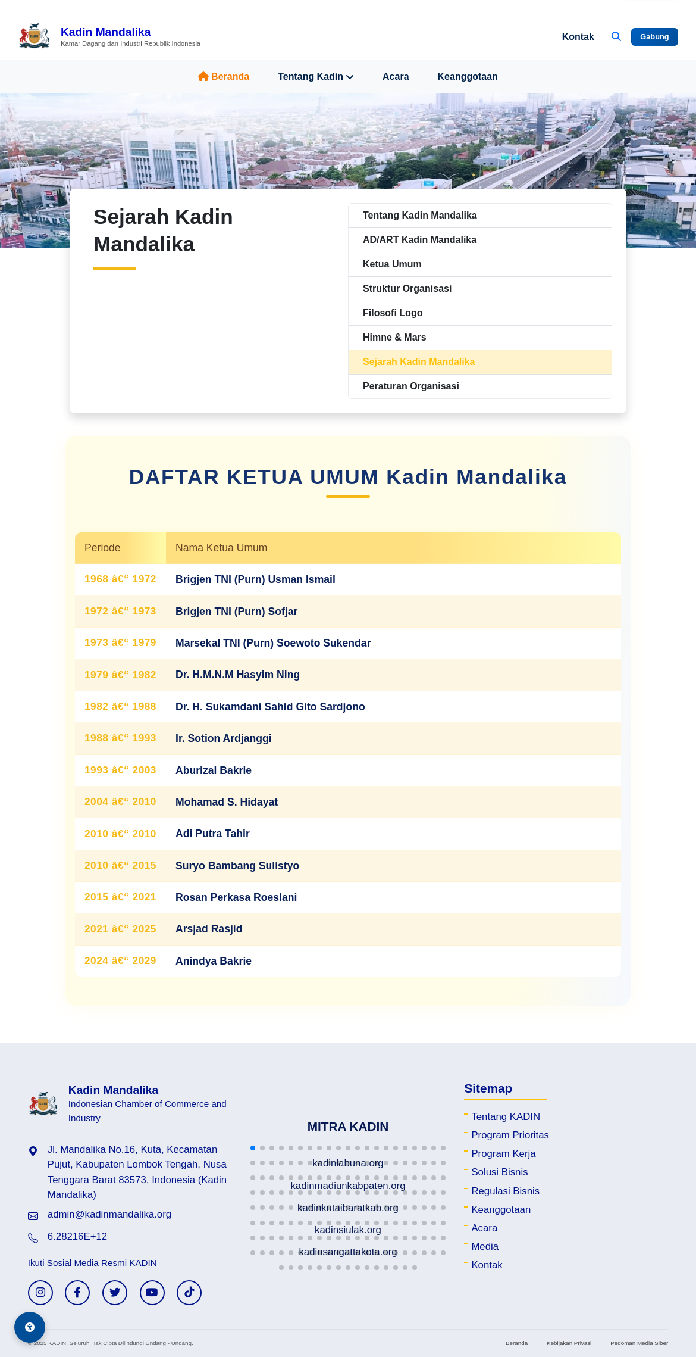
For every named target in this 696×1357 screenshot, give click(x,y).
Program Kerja (503, 1153)
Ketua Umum (392, 264)
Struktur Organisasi (407, 288)
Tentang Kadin (316, 76)
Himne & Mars (395, 337)
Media (485, 1246)
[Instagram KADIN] (40, 1292)
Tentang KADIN (505, 1116)
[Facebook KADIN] (77, 1292)
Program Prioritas (510, 1135)
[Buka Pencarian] (616, 37)
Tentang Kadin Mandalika (420, 215)
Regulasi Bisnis (505, 1191)
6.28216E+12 (77, 1236)
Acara (396, 76)
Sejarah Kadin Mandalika (419, 362)
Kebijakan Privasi (569, 1343)
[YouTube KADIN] (152, 1292)
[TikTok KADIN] (189, 1292)
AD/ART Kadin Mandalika (419, 240)
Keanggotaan (468, 76)
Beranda (223, 76)
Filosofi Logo (392, 313)
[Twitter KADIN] (114, 1292)
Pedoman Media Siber (639, 1343)
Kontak (578, 37)
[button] (252, 1148)
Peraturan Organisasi (411, 386)
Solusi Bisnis (499, 1172)
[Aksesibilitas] (29, 1327)
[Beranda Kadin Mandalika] (109, 37)
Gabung (654, 36)
